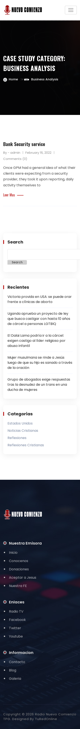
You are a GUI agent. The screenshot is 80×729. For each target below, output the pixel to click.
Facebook (17, 619)
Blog (12, 670)
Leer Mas (13, 194)
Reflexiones (16, 437)
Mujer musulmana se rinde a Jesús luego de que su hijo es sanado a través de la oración (39, 362)
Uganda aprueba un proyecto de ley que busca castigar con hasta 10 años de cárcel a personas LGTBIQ (38, 318)
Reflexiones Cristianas (25, 445)
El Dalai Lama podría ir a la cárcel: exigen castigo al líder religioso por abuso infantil (36, 340)
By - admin (11, 152)
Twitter (15, 628)
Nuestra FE (18, 585)
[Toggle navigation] (71, 10)
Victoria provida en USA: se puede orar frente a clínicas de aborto (39, 299)
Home (13, 79)
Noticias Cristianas (22, 430)
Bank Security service (24, 144)
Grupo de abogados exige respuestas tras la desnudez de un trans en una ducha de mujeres (38, 384)
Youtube (16, 636)
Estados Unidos (20, 423)
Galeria (15, 678)
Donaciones (19, 569)
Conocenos (18, 560)
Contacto (17, 661)
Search (15, 242)
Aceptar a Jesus (22, 577)
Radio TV (16, 611)
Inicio (13, 552)
